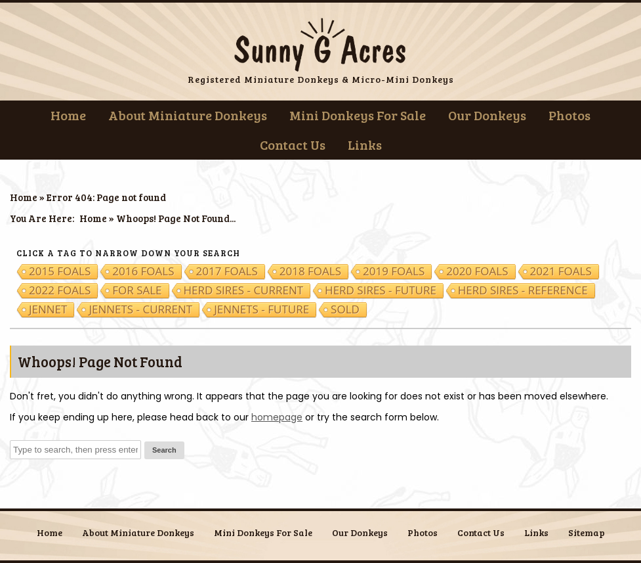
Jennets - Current (140, 309)
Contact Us (292, 144)
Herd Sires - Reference (523, 290)
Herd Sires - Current (244, 290)
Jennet (48, 309)
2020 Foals (477, 271)
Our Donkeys (487, 115)
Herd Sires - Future (380, 290)
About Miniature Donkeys (187, 115)
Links (365, 144)
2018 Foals (310, 271)
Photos (569, 115)
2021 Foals (561, 271)
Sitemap (586, 532)
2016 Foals (143, 271)
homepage (276, 417)
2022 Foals (60, 290)
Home (68, 115)
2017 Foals (227, 271)
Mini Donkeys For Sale (357, 115)
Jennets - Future (261, 309)
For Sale (136, 290)
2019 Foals (393, 271)
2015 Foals (60, 271)
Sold (345, 309)
